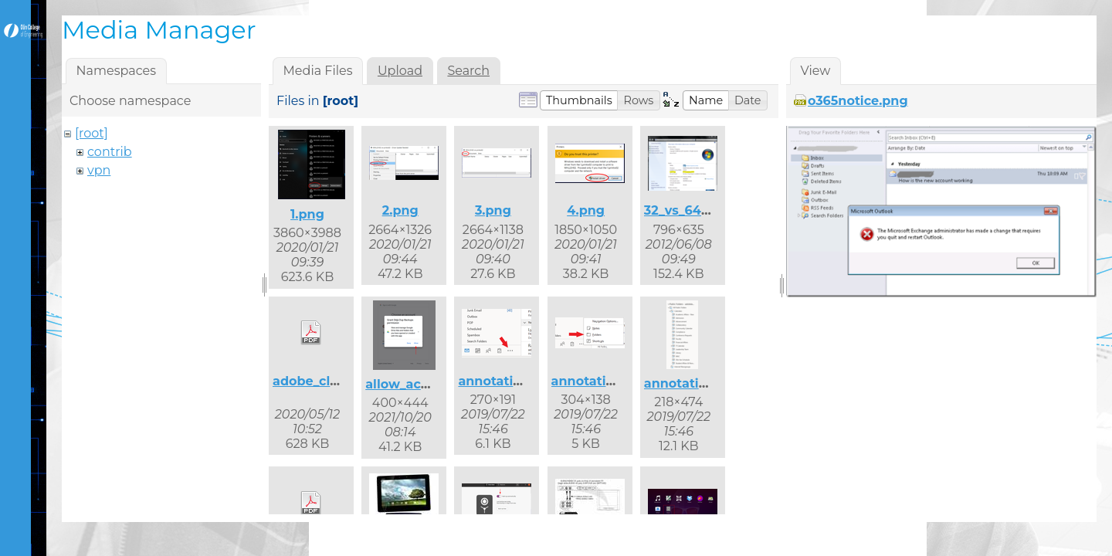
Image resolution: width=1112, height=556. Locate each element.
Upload (400, 70)
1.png (307, 214)
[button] (579, 100)
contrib (109, 151)
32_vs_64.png (687, 210)
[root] (91, 133)
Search (468, 70)
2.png (400, 210)
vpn (98, 170)
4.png (586, 210)
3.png (493, 210)
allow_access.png (421, 384)
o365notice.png (858, 100)
